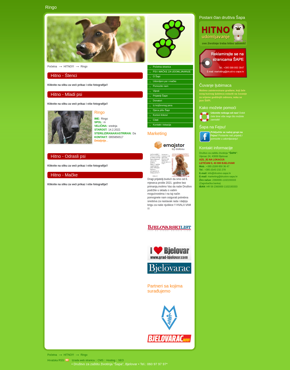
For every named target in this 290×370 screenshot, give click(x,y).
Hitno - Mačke (64, 174)
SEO (121, 360)
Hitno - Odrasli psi (68, 156)
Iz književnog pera (162, 105)
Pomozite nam (160, 86)
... (101, 140)
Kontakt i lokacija (162, 124)
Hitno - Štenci (64, 75)
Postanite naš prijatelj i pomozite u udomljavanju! (227, 135)
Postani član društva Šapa (222, 17)
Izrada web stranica (83, 360)
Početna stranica (162, 66)
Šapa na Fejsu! (212, 127)
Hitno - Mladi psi (66, 94)
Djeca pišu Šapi (161, 110)
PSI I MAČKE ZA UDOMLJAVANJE (172, 71)
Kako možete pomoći (217, 108)
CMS (101, 360)
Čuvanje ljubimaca (215, 85)
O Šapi (156, 76)
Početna (52, 66)
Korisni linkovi (160, 115)
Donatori (157, 100)
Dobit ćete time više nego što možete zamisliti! (228, 116)
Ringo (99, 112)
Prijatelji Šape (160, 95)
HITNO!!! (69, 66)
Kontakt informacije (216, 148)
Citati (155, 120)
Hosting (110, 360)
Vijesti (156, 91)
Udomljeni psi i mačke (164, 81)
